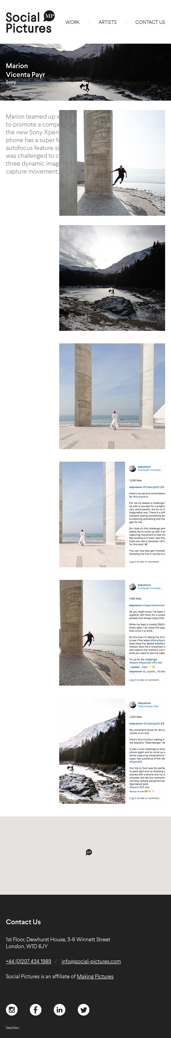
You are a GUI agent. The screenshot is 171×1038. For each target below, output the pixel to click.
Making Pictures (95, 977)
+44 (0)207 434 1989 (28, 962)
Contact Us (150, 22)
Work (72, 22)
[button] (89, 852)
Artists (108, 22)
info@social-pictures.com (91, 962)
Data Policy (12, 1027)
